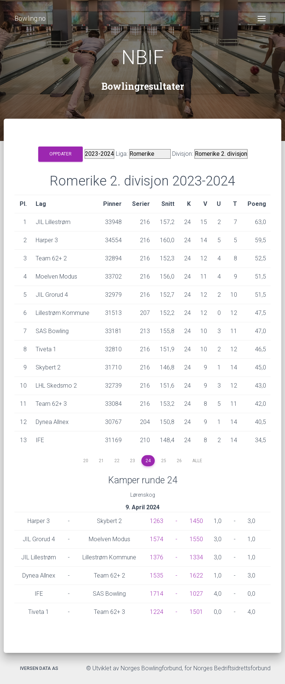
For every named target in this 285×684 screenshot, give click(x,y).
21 (101, 460)
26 (179, 460)
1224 (156, 611)
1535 (156, 575)
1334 (196, 557)
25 (163, 460)
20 (85, 460)
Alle (197, 460)
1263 (156, 520)
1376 (156, 557)
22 (116, 460)
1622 (196, 575)
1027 (196, 593)
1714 (156, 593)
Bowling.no (30, 18)
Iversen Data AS (39, 668)
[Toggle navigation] (262, 18)
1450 (196, 520)
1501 (196, 611)
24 (148, 460)
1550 (196, 539)
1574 (156, 539)
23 (132, 460)
